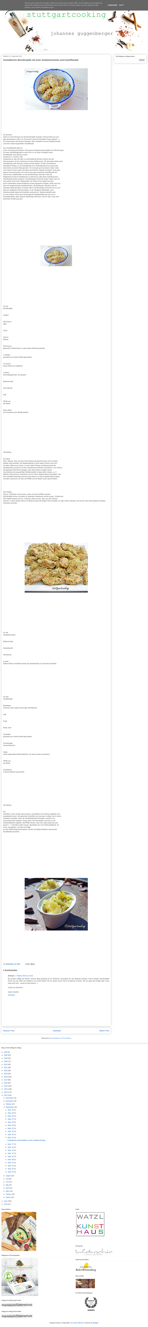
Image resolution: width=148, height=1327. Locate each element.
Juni (7, 1182)
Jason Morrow (78, 1323)
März (8, 1191)
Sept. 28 (11, 1116)
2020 (6, 1070)
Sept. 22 (11, 1131)
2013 (6, 1092)
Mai (7, 1185)
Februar (9, 1194)
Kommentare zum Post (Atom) (60, 1038)
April (7, 1188)
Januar (8, 1197)
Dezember (10, 1098)
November (10, 1101)
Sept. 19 (11, 1137)
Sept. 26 (11, 1122)
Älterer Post (104, 1031)
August (8, 1176)
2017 (6, 1080)
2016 (6, 1083)
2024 (6, 1058)
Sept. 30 (11, 1110)
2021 (6, 1067)
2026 (6, 1052)
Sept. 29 (11, 1113)
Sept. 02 (11, 1169)
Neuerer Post (8, 1031)
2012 (6, 1095)
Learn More (112, 5)
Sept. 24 (11, 1125)
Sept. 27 (11, 1119)
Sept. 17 (11, 1144)
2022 (6, 1064)
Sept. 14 (11, 1150)
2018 (6, 1077)
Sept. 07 (11, 1162)
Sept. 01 (11, 1172)
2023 (6, 1061)
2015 (6, 1086)
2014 (6, 1089)
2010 (6, 1204)
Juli (7, 1179)
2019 (6, 1073)
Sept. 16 (11, 1147)
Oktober (9, 1104)
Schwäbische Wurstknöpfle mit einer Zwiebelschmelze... (27, 1140)
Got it (121, 5)
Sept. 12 (11, 1153)
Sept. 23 (11, 1128)
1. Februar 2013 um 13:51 (24, 976)
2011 (6, 1201)
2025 (6, 1055)
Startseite (57, 1031)
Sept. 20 (11, 1134)
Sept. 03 (11, 1166)
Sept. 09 (11, 1159)
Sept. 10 (11, 1156)
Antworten (11, 995)
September (10, 1107)
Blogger (95, 1323)
